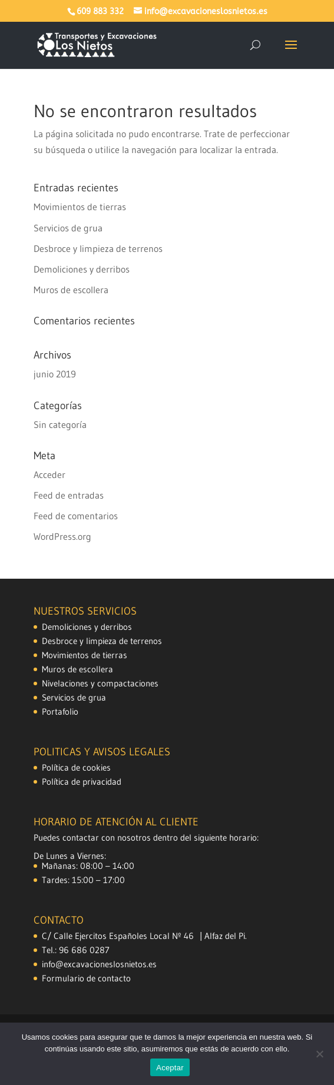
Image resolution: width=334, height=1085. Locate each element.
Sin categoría (60, 424)
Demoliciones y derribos (82, 269)
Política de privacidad (81, 781)
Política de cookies (76, 767)
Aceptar (170, 1067)
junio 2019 (55, 374)
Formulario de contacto (86, 978)
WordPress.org (62, 536)
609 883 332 (100, 11)
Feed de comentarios (76, 516)
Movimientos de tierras (80, 207)
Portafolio (60, 711)
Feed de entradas (69, 495)
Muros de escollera (71, 290)
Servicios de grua (68, 228)
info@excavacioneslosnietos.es (99, 964)
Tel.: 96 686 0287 (76, 949)
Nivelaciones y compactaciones (100, 683)
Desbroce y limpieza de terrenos (98, 248)
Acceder (49, 474)
